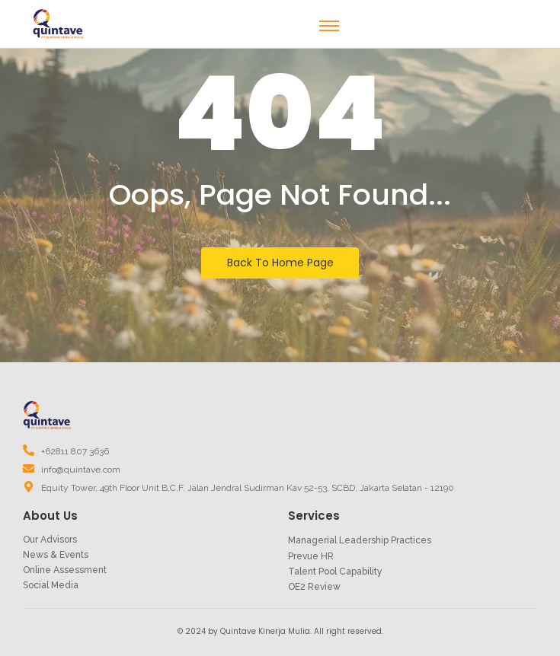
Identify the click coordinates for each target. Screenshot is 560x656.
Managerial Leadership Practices (359, 540)
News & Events (55, 554)
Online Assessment (65, 570)
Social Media (50, 585)
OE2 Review (314, 586)
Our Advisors (50, 539)
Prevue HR (311, 556)
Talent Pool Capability (335, 571)
